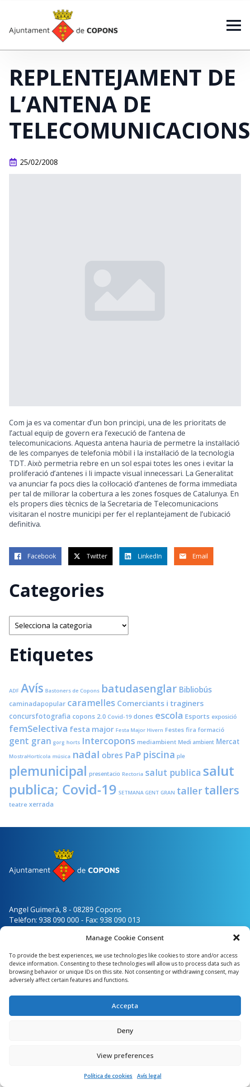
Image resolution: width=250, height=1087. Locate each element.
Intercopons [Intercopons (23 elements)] (108, 741)
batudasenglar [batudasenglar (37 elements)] (139, 688)
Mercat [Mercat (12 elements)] (228, 741)
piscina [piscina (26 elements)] (159, 754)
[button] (236, 937)
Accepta (125, 1005)
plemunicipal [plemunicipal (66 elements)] (48, 770)
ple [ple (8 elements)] (181, 756)
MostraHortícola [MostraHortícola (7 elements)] (30, 756)
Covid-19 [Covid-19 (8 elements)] (120, 717)
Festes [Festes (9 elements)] (174, 730)
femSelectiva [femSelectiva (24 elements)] (38, 728)
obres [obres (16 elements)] (112, 755)
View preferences (125, 1055)
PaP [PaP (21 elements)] (133, 755)
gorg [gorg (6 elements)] (59, 742)
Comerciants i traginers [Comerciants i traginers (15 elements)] (160, 703)
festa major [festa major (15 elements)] (92, 729)
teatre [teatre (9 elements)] (18, 804)
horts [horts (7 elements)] (73, 742)
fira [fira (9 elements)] (191, 730)
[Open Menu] (233, 25)
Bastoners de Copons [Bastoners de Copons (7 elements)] (72, 690)
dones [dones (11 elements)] (143, 716)
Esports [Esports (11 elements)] (197, 716)
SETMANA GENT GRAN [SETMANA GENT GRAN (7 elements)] (146, 792)
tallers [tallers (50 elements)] (221, 790)
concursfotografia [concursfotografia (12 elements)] (40, 716)
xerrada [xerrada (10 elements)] (41, 804)
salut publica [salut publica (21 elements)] (173, 772)
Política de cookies (108, 1076)
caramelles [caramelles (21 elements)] (91, 703)
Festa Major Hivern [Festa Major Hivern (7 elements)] (139, 729)
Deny (125, 1030)
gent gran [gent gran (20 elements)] (30, 741)
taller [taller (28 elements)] (190, 790)
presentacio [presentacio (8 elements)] (104, 774)
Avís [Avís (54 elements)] (32, 688)
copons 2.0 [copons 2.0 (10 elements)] (89, 716)
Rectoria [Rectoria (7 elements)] (132, 773)
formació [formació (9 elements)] (211, 730)
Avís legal (149, 1076)
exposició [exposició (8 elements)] (224, 717)
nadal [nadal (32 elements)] (86, 754)
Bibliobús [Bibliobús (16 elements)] (195, 689)
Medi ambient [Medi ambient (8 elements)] (196, 742)
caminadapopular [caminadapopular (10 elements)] (37, 703)
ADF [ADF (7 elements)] (14, 690)
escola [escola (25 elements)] (169, 715)
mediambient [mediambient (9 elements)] (156, 742)
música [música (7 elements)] (61, 756)
